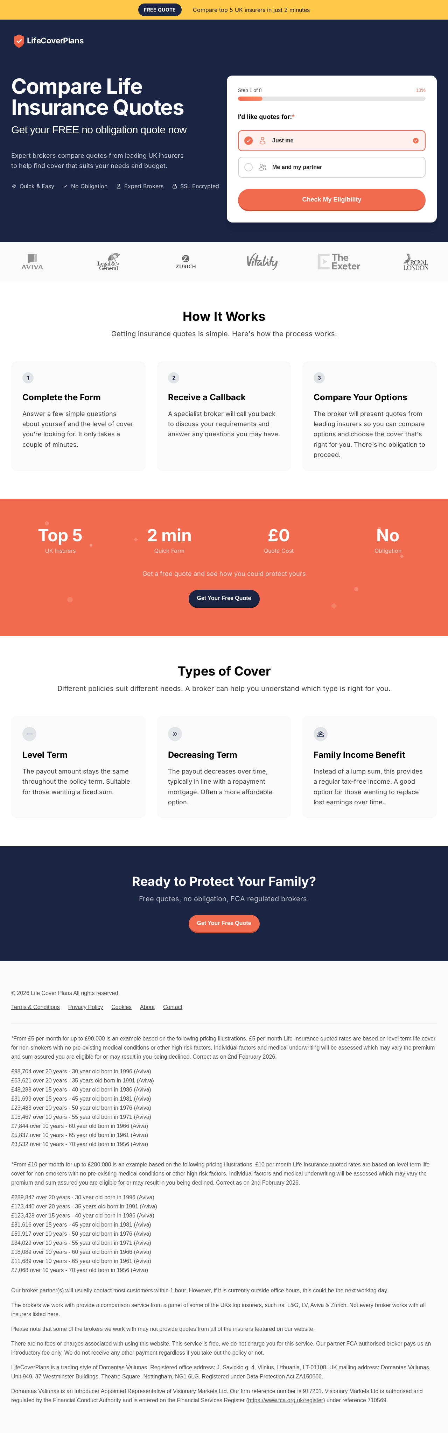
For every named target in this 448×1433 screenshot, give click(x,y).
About (147, 1007)
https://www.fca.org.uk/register (285, 1400)
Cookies (121, 1007)
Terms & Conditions (35, 1007)
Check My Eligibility (331, 199)
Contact (172, 1007)
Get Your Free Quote (224, 598)
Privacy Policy (85, 1007)
